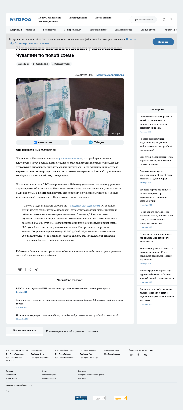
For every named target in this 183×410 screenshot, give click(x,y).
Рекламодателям (48, 21)
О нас (44, 371)
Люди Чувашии (78, 17)
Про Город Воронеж (88, 350)
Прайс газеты (11, 378)
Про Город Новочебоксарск (17, 350)
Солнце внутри (148, 29)
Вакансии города (123, 29)
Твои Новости (36, 350)
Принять (163, 41)
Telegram (9, 371)
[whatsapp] (29, 270)
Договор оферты (49, 374)
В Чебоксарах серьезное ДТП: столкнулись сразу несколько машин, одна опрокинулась (70, 290)
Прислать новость (143, 19)
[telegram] (38, 270)
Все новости (49, 29)
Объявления (11, 374)
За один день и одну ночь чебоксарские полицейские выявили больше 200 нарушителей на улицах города (70, 303)
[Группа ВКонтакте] (42, 142)
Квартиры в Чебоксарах (22, 29)
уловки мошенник (70, 158)
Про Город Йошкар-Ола (64, 350)
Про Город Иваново (112, 350)
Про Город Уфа (86, 354)
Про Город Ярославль (15, 354)
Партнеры (82, 378)
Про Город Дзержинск (39, 357)
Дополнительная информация (18, 385)
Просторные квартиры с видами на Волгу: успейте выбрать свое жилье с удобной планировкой (70, 317)
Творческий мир (98, 29)
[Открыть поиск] (164, 19)
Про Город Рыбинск (63, 354)
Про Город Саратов (112, 354)
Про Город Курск (37, 354)
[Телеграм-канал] (97, 142)
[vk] (20, 270)
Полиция (23, 63)
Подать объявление (49, 17)
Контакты (82, 371)
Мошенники (40, 63)
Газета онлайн (103, 17)
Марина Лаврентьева (110, 74)
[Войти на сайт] (171, 19)
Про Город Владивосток (64, 357)
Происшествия (61, 63)
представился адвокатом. (85, 205)
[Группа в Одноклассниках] (138, 355)
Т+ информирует (72, 29)
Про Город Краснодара (89, 357)
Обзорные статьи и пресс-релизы (91, 374)
